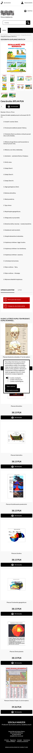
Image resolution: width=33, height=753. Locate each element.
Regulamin (13, 740)
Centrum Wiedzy (10, 741)
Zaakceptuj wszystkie (12, 390)
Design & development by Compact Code (16, 747)
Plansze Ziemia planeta (16, 651)
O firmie (6, 740)
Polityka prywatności (22, 741)
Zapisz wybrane (11, 386)
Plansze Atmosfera (16, 406)
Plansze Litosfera (16, 553)
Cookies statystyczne (16, 379)
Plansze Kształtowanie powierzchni (16, 504)
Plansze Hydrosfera (16, 455)
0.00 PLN (29, 11)
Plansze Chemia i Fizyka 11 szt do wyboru (16, 700)
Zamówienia (26, 740)
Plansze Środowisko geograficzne (16, 602)
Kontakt (19, 740)
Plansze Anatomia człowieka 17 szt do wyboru (16, 357)
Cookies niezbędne (15, 378)
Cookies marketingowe (16, 381)
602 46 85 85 (7, 3)
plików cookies (13, 365)
